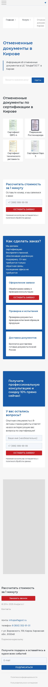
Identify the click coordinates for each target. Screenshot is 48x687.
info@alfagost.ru (17, 620)
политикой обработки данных (18, 218)
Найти (38, 80)
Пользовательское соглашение (24, 683)
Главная (11, 19)
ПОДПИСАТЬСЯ (24, 667)
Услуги (26, 19)
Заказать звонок (18, 598)
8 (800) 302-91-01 (21, 625)
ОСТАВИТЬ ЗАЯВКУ (24, 297)
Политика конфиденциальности (24, 677)
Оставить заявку (24, 209)
